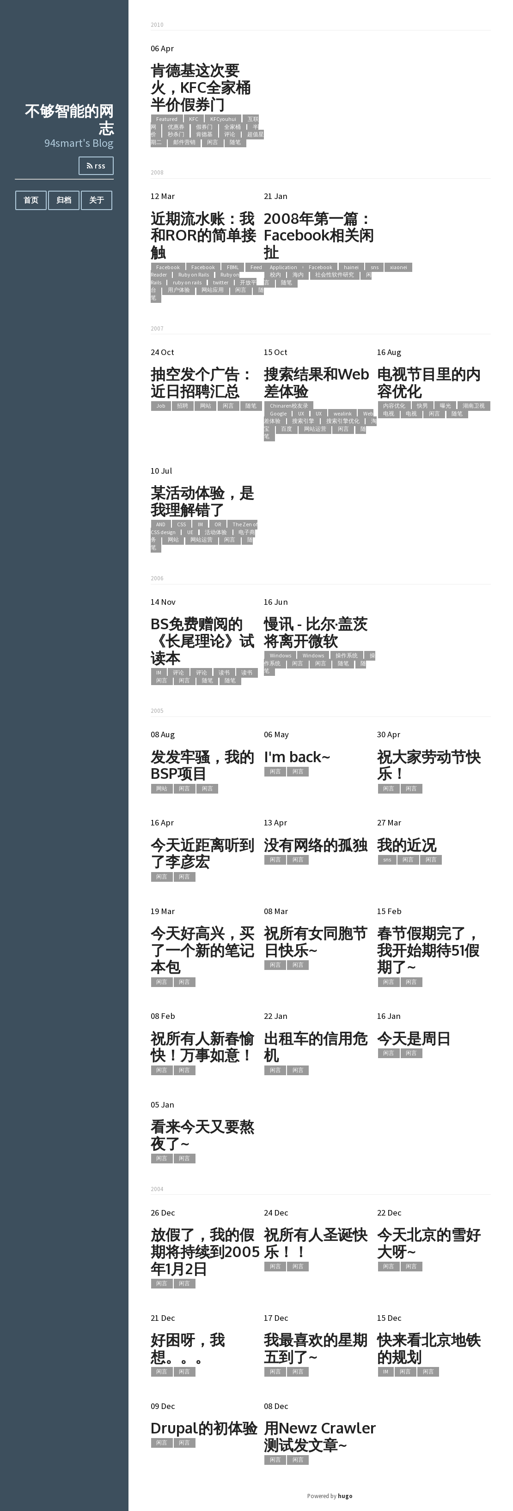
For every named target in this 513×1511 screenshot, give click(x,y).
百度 (286, 429)
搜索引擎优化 (343, 421)
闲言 (212, 142)
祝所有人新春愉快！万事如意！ (202, 1047)
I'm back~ (297, 756)
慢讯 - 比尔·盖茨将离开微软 (315, 632)
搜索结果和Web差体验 (316, 382)
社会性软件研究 (334, 275)
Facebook (168, 267)
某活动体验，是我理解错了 (202, 501)
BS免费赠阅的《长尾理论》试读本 (202, 640)
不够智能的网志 (69, 119)
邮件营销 (184, 142)
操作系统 (347, 656)
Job (160, 406)
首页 (31, 200)
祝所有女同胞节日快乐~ (315, 941)
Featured (166, 119)
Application (283, 267)
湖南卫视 (474, 406)
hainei (351, 267)
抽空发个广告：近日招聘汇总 (202, 382)
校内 (275, 275)
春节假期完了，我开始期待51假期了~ (429, 949)
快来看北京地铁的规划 (429, 1348)
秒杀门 (176, 135)
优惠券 (176, 127)
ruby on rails (187, 282)
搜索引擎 (303, 421)
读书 (224, 672)
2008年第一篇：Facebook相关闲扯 (319, 235)
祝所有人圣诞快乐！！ (315, 1243)
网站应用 (213, 290)
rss (96, 165)
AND (160, 525)
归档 (63, 200)
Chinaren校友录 (289, 406)
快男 (422, 406)
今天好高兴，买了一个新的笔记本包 (202, 949)
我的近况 (406, 844)
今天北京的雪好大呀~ (429, 1243)
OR (217, 525)
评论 (229, 135)
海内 (298, 275)
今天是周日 (414, 1038)
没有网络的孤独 (315, 844)
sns (375, 267)
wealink (343, 413)
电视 (388, 413)
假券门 (204, 127)
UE (190, 532)
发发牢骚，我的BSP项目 (202, 765)
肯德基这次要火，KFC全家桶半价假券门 (200, 87)
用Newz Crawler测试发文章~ (320, 1436)
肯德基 (204, 135)
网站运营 (315, 429)
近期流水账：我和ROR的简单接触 (203, 235)
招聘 (182, 406)
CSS (181, 525)
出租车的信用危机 (315, 1047)
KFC (193, 119)
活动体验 (216, 532)
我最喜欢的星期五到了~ (315, 1348)
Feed (256, 267)
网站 (205, 406)
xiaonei (398, 267)
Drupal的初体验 (204, 1427)
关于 (96, 200)
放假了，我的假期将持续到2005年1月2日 (205, 1251)
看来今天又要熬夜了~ (202, 1135)
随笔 (235, 142)
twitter (220, 282)
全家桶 (232, 127)
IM (200, 525)
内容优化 (394, 406)
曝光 (445, 406)
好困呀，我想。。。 (188, 1348)
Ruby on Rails (193, 275)
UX (301, 413)
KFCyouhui (223, 119)
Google (278, 413)
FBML (233, 267)
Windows (280, 656)
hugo (345, 1495)
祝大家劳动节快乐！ (429, 765)
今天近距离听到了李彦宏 (202, 853)
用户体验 (179, 290)
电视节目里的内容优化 (429, 382)
